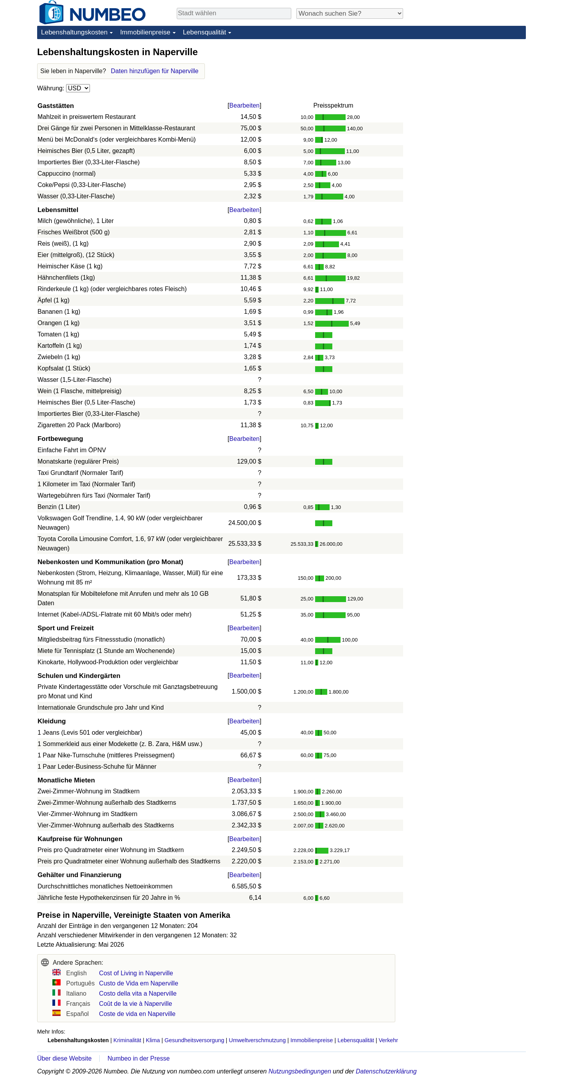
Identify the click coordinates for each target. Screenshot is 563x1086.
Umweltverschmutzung (257, 1040)
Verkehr (388, 1040)
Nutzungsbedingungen (300, 1071)
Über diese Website (64, 1058)
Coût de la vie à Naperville (135, 1003)
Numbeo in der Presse (139, 1058)
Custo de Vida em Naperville (138, 983)
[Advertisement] (467, 95)
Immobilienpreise (145, 32)
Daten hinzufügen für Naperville (155, 71)
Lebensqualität (204, 32)
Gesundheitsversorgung (194, 1040)
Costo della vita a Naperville (137, 993)
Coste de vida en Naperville (137, 1013)
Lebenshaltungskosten (74, 32)
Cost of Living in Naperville (136, 973)
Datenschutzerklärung (386, 1071)
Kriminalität (127, 1040)
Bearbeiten (245, 105)
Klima (153, 1040)
